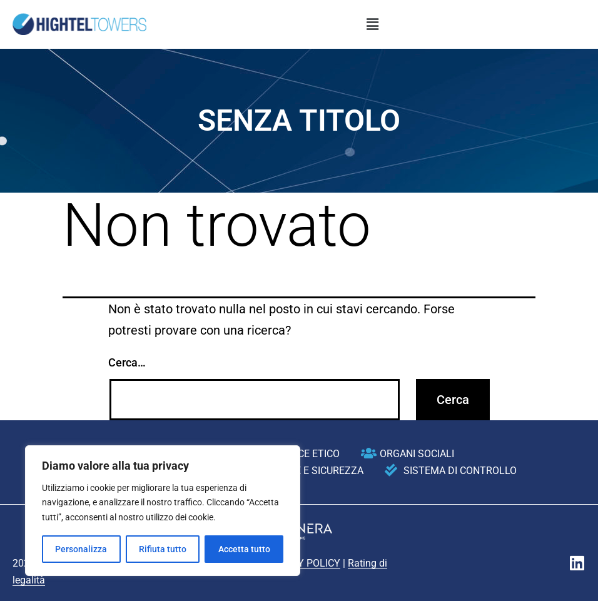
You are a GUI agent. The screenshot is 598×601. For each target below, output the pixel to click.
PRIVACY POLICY (302, 563)
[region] (162, 510)
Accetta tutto (244, 549)
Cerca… (127, 362)
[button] (372, 24)
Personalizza (81, 549)
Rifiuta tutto (162, 549)
